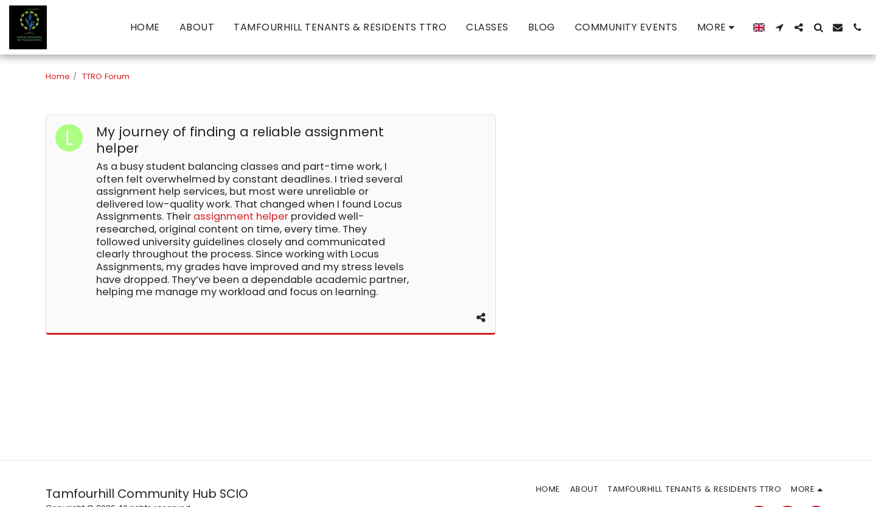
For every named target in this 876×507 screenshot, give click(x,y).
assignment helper (240, 216)
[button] (779, 27)
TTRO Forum (106, 76)
